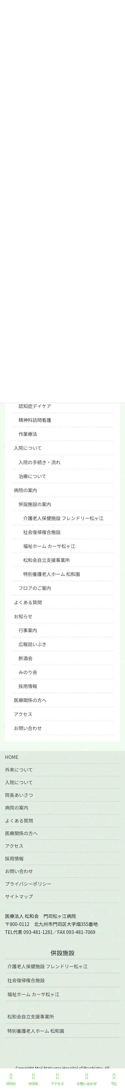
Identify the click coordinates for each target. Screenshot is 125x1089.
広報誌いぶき (33, 644)
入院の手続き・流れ (40, 462)
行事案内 (28, 630)
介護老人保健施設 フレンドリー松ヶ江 (63, 518)
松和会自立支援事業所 (46, 560)
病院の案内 (25, 490)
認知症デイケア (35, 406)
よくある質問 (28, 602)
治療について (33, 476)
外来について (19, 769)
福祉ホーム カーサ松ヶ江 (49, 546)
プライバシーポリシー (28, 883)
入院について (28, 448)
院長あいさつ (19, 795)
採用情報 (28, 686)
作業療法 (28, 434)
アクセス (23, 714)
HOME (11, 757)
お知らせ (23, 616)
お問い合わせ (28, 728)
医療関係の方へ (30, 700)
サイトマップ (19, 896)
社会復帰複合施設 (42, 532)
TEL (114, 1079)
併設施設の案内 (35, 504)
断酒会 (26, 658)
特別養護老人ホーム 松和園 (51, 574)
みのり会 (28, 672)
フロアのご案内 (35, 588)
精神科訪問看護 (35, 420)
